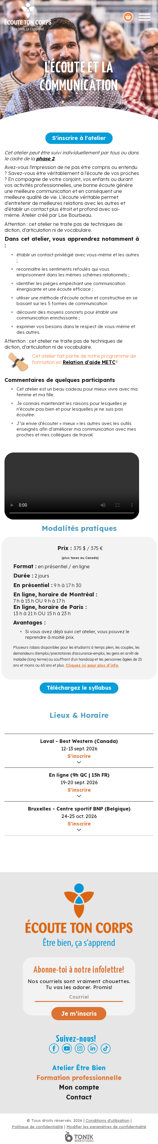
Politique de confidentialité (37, 1126)
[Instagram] (80, 1048)
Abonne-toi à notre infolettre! (79, 970)
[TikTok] (106, 1048)
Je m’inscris (79, 1013)
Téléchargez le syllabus (79, 687)
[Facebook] (54, 1048)
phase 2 (45, 159)
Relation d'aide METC (89, 362)
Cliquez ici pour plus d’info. (92, 665)
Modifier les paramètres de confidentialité (106, 1126)
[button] (79, 750)
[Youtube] (67, 1048)
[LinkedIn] (93, 1048)
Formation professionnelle (79, 1077)
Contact (79, 1097)
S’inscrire (79, 756)
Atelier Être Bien (79, 1068)
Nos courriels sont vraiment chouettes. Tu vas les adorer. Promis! (79, 984)
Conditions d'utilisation (107, 1120)
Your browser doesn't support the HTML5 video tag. (72, 486)
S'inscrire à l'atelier (79, 138)
